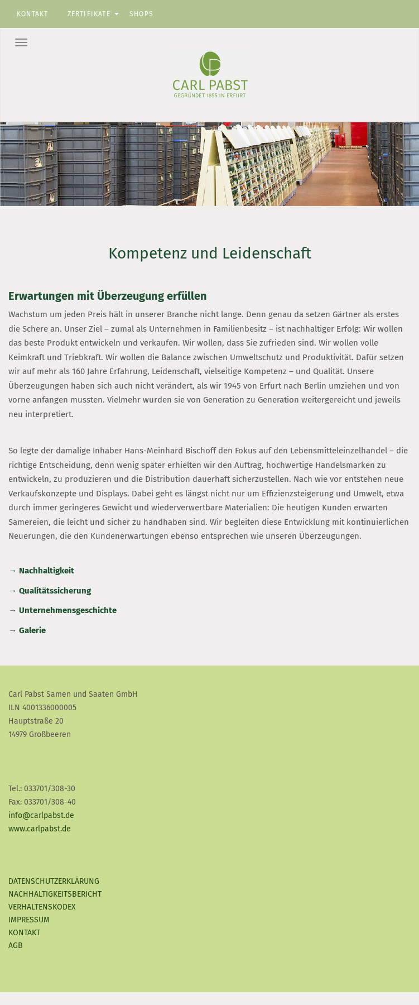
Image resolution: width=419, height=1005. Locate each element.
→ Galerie (27, 630)
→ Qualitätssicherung (49, 591)
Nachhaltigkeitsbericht (55, 894)
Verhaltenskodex (42, 907)
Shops (141, 14)
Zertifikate (89, 14)
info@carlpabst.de (41, 815)
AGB (15, 945)
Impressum (29, 920)
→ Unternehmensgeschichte (62, 610)
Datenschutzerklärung (53, 881)
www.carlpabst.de (39, 829)
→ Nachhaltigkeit (41, 571)
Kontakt (32, 14)
